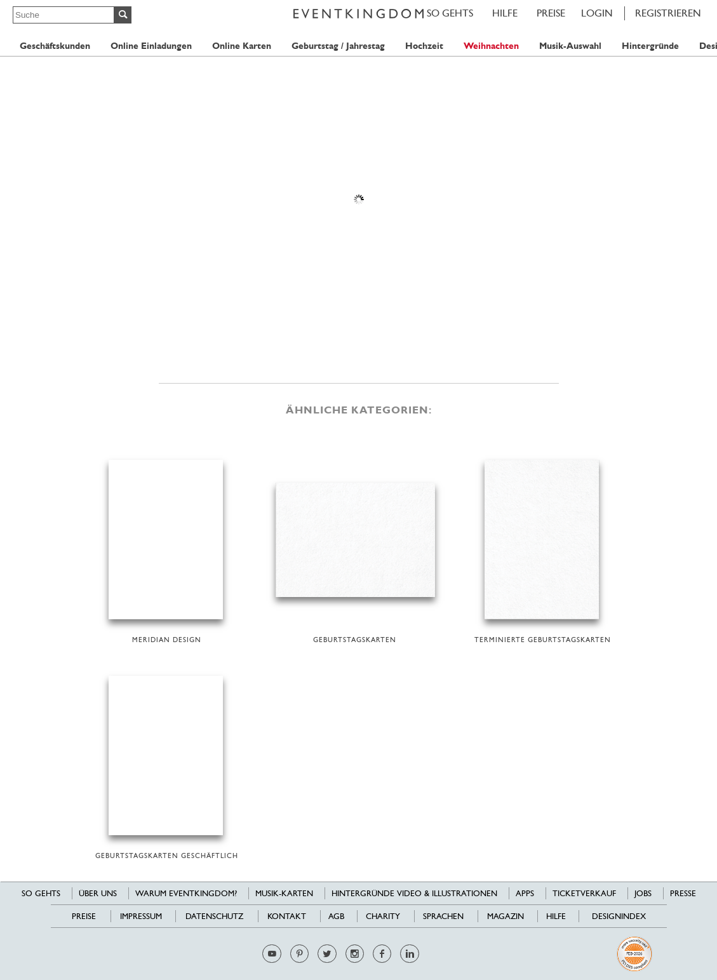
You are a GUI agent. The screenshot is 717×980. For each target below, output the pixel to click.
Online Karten (241, 46)
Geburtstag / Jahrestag (338, 46)
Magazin (505, 916)
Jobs (643, 893)
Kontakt (286, 916)
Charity (383, 916)
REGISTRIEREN (668, 13)
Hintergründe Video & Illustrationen (414, 893)
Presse (683, 893)
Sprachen (443, 916)
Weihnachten (491, 46)
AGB (336, 916)
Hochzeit (424, 46)
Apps (525, 893)
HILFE (505, 13)
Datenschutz (214, 916)
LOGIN (597, 13)
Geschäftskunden (55, 46)
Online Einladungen (151, 46)
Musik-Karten (284, 893)
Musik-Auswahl (570, 46)
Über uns (98, 893)
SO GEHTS (450, 13)
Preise (551, 13)
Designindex (619, 916)
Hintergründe (650, 46)
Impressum (141, 916)
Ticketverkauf (584, 893)
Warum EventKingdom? (186, 893)
